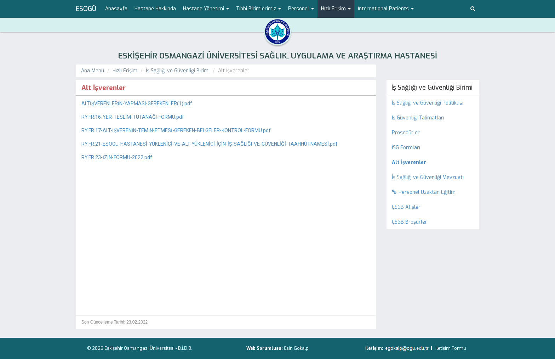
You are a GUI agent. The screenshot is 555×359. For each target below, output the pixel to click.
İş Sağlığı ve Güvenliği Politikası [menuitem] (427, 103)
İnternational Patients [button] (386, 8)
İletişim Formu (450, 348)
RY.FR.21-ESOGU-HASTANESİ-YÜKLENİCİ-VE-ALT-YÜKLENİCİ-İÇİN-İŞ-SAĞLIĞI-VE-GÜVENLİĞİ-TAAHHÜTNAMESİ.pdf (209, 144)
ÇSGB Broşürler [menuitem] (409, 222)
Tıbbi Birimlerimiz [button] (258, 8)
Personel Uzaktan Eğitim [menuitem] (424, 192)
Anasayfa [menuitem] (116, 8)
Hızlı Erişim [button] (336, 8)
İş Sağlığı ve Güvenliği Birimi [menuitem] (432, 87)
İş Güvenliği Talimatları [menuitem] (418, 117)
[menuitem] (433, 163)
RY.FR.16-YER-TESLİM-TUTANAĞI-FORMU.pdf (132, 117)
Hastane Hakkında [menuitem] (155, 8)
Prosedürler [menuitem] (406, 132)
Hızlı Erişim (125, 70)
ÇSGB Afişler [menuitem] (406, 207)
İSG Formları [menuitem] (406, 147)
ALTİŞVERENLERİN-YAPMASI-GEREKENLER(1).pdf (136, 103)
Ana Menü (92, 70)
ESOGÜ (86, 9)
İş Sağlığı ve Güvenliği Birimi (178, 70)
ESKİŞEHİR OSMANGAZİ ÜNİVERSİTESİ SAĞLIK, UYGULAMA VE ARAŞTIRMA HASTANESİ (277, 56)
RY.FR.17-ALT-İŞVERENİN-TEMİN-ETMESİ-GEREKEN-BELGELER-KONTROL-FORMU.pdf (176, 130)
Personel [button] (301, 8)
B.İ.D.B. (185, 348)
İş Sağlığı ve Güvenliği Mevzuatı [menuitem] (428, 177)
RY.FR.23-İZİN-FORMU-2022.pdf (116, 157)
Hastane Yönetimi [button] (206, 8)
